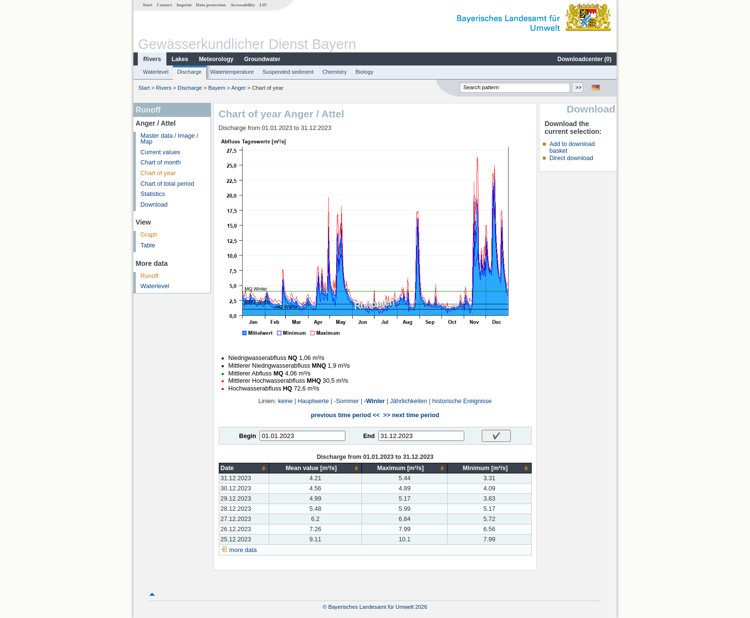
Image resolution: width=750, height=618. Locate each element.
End (369, 436)
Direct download (571, 158)
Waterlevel (155, 72)
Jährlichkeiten (408, 401)
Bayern (216, 88)
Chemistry (334, 72)
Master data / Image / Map (169, 139)
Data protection (211, 4)
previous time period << (345, 415)
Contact (164, 4)
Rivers (152, 59)
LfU (263, 4)
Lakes (180, 59)
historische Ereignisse (462, 401)
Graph (149, 234)
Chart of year (158, 173)
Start (147, 4)
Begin (247, 436)
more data (243, 550)
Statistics (153, 194)
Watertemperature (232, 72)
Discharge (189, 72)
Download (154, 204)
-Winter (374, 401)
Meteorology (216, 59)
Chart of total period (168, 183)
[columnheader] (244, 468)
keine (285, 401)
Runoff (150, 276)
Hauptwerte (313, 401)
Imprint (184, 4)
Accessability (242, 4)
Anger (238, 88)
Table (148, 245)
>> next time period (411, 415)
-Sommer (346, 401)
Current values (160, 152)
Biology (365, 72)
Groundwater (262, 59)
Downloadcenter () (584, 59)
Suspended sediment (287, 72)
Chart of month (161, 162)
